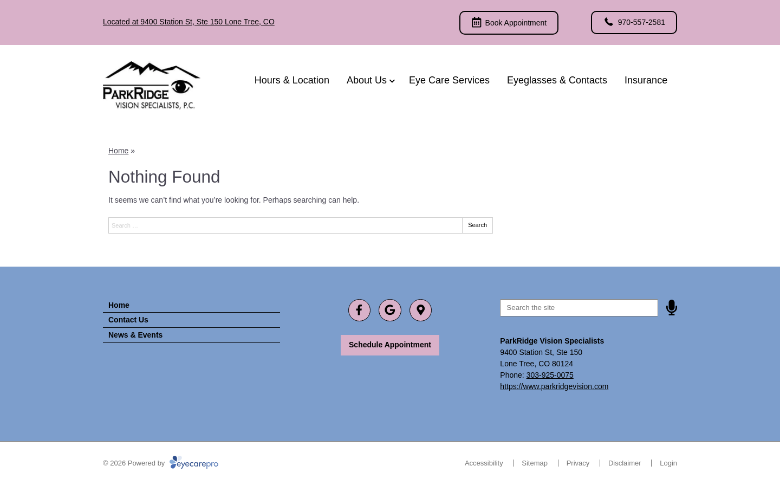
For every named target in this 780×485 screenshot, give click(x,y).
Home (118, 150)
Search (477, 225)
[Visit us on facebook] (359, 310)
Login (668, 463)
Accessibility (484, 463)
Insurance (646, 80)
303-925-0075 (550, 375)
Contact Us (128, 319)
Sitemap (535, 463)
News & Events (135, 335)
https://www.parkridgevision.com (554, 386)
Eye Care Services (449, 80)
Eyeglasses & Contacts (557, 80)
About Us (367, 80)
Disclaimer (624, 463)
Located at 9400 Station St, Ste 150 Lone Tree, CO (189, 21)
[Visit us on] (421, 310)
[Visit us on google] (390, 310)
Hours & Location (292, 80)
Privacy (578, 463)
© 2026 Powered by (160, 463)
